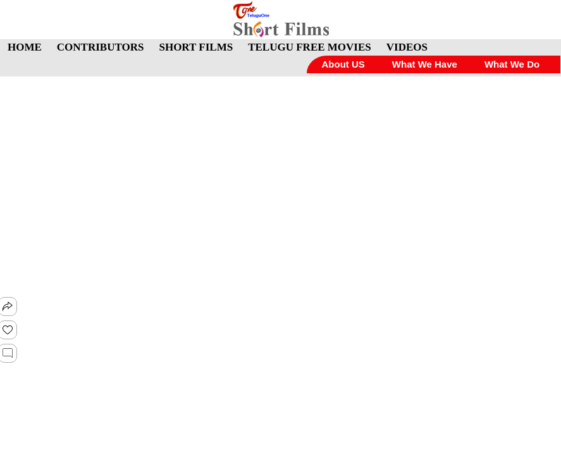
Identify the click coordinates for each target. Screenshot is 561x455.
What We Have (424, 64)
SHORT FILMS (196, 47)
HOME (25, 47)
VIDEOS (407, 47)
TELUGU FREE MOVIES (309, 47)
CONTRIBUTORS (100, 47)
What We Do (511, 64)
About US (342, 64)
